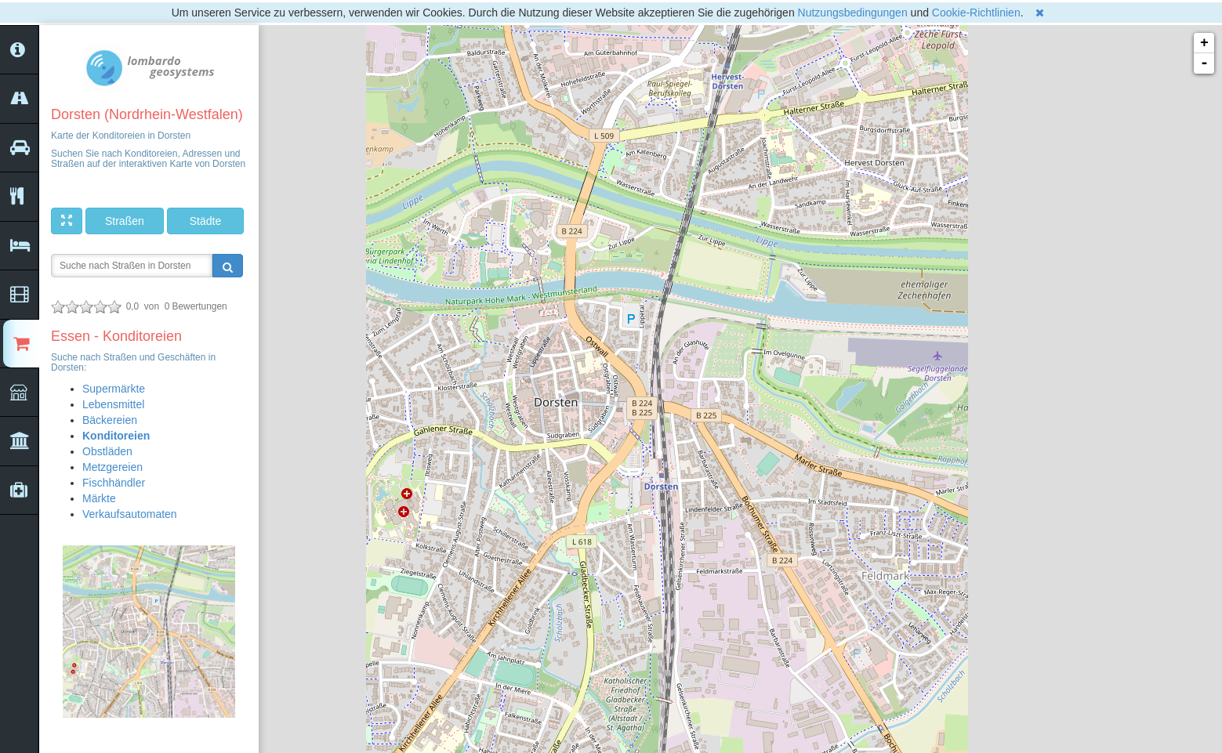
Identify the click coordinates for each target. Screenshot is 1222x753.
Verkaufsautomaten (129, 514)
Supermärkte (113, 388)
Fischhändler (113, 482)
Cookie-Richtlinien (976, 12)
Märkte (99, 498)
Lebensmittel (113, 404)
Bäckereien (109, 420)
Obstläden (107, 451)
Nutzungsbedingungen (853, 12)
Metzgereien (112, 467)
